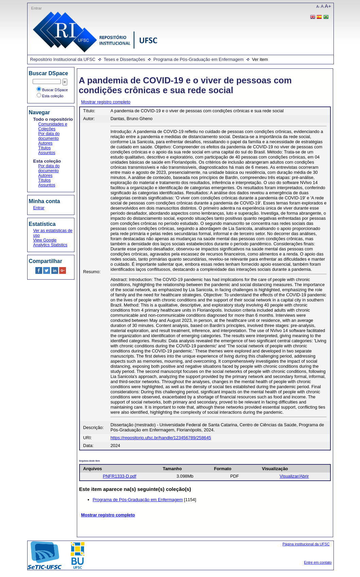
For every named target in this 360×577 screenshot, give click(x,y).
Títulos (44, 148)
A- (318, 7)
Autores (45, 143)
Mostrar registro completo (106, 101)
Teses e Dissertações (124, 59)
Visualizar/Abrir (294, 476)
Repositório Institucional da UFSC (63, 59)
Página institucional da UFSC (306, 544)
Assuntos (46, 152)
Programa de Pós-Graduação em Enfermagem (198, 59)
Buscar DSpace (52, 90)
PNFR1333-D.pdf (119, 476)
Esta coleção (50, 96)
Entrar (36, 8)
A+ (328, 6)
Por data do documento (49, 136)
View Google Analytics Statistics (50, 242)
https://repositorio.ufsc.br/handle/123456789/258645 (160, 437)
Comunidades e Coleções (52, 126)
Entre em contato (317, 562)
